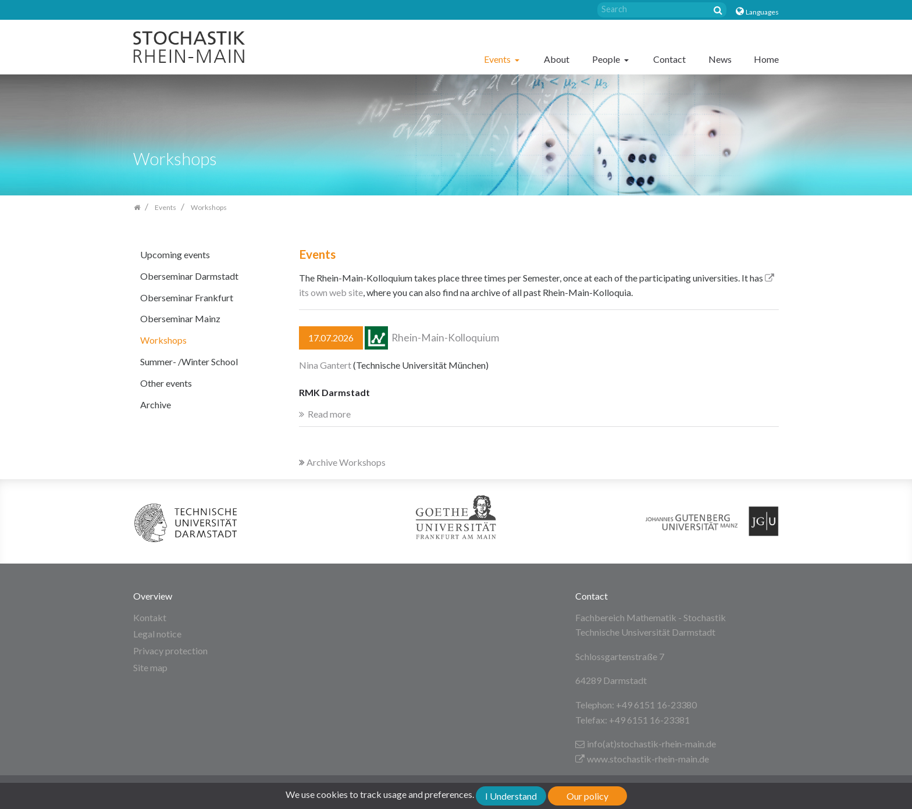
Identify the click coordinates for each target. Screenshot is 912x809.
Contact (669, 59)
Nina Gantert (325, 364)
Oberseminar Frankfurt (186, 297)
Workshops (163, 339)
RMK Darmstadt (334, 392)
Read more (329, 413)
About (556, 59)
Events (498, 59)
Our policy (587, 795)
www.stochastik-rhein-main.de (642, 758)
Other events (166, 383)
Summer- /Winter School (189, 361)
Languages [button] (762, 12)
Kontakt (149, 617)
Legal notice (157, 633)
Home (766, 59)
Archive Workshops (342, 462)
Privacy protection (170, 650)
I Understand (511, 795)
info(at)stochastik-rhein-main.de (645, 743)
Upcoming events (175, 254)
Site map (150, 667)
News (720, 59)
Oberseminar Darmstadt (189, 275)
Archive (155, 404)
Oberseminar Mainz (180, 318)
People (607, 59)
